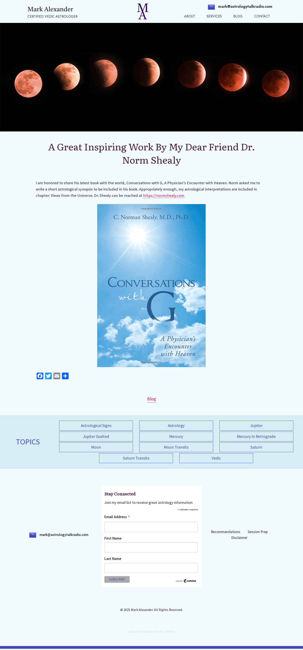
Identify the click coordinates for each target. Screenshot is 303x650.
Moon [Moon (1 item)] (96, 447)
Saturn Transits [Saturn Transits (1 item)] (136, 459)
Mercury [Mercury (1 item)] (176, 436)
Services (214, 16)
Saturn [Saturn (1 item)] (256, 447)
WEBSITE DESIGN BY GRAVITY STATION (152, 633)
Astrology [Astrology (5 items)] (176, 425)
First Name (113, 539)
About (189, 16)
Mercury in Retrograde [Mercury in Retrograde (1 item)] (256, 436)
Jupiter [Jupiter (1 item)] (256, 425)
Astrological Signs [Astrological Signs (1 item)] (96, 425)
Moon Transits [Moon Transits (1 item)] (176, 447)
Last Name (112, 560)
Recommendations (225, 533)
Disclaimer (239, 539)
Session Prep (258, 533)
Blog (238, 16)
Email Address (117, 518)
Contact (262, 16)
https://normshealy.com (163, 195)
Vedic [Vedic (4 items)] (216, 459)
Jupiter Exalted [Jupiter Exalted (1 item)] (96, 436)
